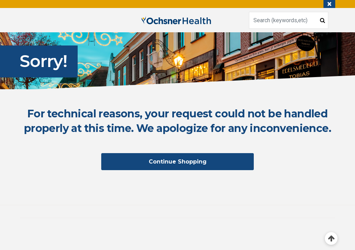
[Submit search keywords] (322, 20)
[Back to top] (331, 238)
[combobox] (288, 20)
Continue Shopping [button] (178, 161)
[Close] (329, 4)
